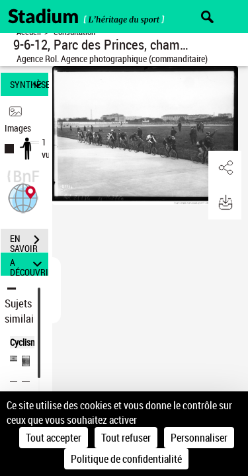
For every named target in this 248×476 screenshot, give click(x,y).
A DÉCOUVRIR (29, 264)
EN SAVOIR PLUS (29, 241)
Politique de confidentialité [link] (126, 459)
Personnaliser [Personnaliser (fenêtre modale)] (199, 437)
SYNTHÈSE (29, 84)
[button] (23, 196)
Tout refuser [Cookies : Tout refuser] (126, 437)
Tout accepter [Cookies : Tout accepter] (53, 437)
